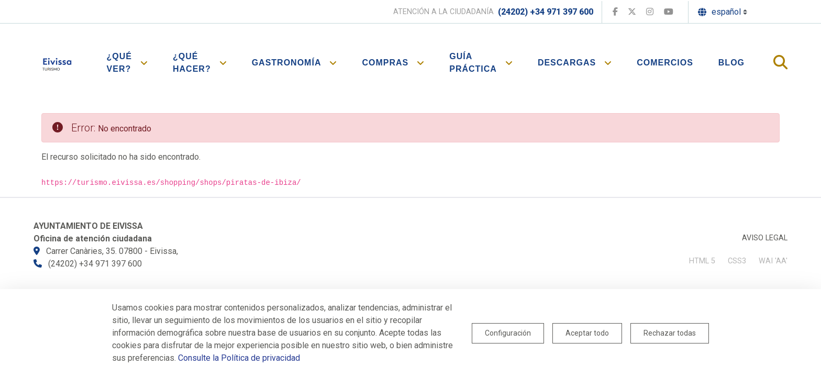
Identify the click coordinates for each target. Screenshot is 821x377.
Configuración (508, 333)
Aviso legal (764, 238)
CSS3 (737, 261)
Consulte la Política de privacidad (239, 358)
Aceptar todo (587, 333)
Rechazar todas (670, 333)
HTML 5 (702, 261)
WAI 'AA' (773, 261)
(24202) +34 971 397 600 (545, 12)
